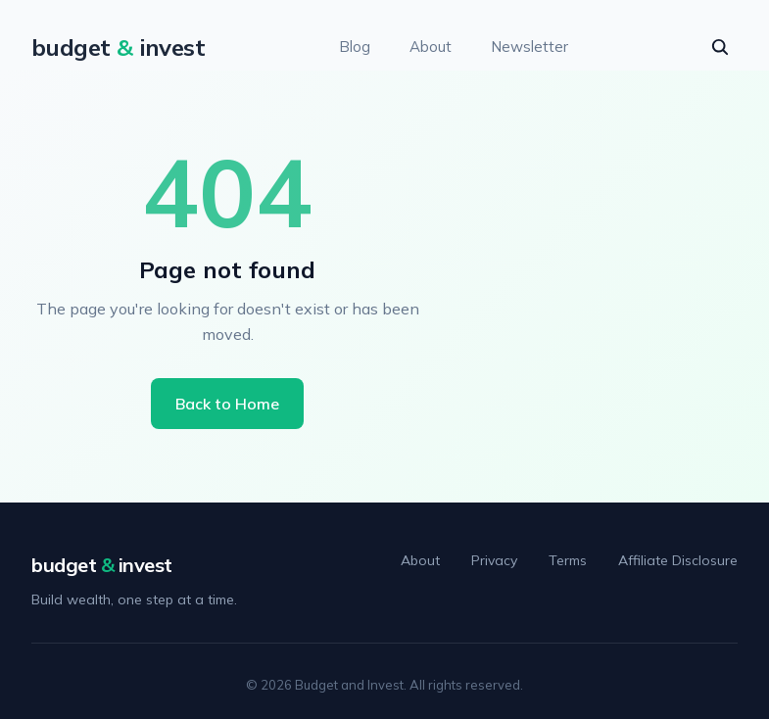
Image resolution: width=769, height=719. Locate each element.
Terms (568, 560)
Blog (354, 46)
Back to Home (227, 403)
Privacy (494, 560)
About (430, 46)
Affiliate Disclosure (678, 560)
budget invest (101, 564)
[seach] (720, 47)
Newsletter (529, 46)
